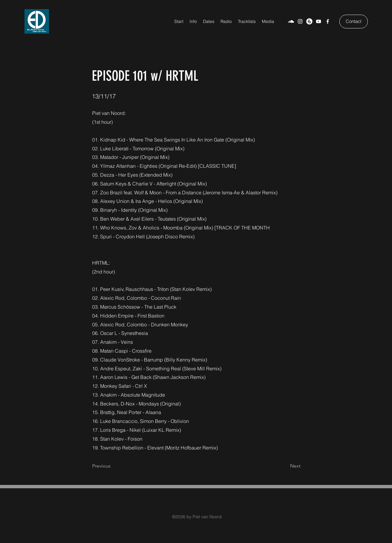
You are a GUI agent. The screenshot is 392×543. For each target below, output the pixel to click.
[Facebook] (328, 21)
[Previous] (112, 466)
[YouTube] (318, 21)
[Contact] (353, 21)
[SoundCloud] (291, 21)
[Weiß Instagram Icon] (300, 21)
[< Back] (112, 56)
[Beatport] (309, 21)
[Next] (285, 466)
